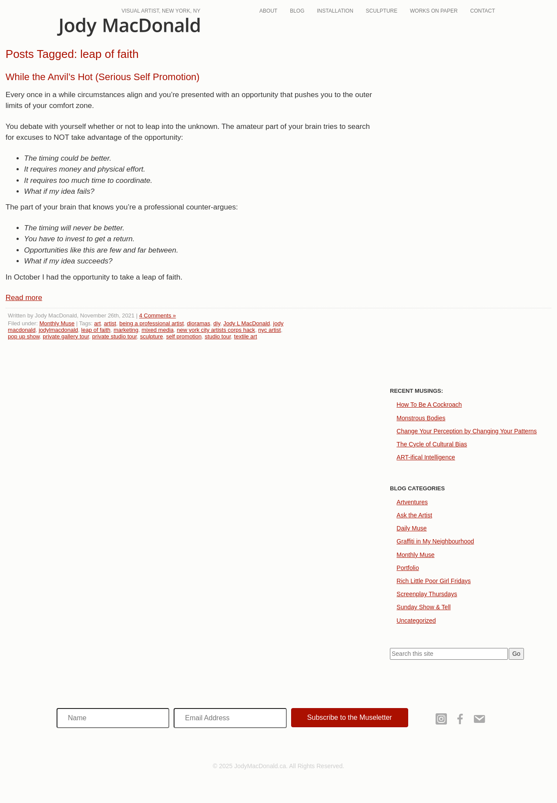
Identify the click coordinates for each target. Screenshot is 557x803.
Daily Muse (411, 528)
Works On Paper (434, 11)
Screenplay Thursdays (426, 593)
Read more (24, 298)
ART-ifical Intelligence (425, 457)
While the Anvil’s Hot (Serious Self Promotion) (103, 76)
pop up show (24, 336)
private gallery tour (66, 336)
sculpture (151, 336)
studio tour (218, 336)
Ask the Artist (414, 515)
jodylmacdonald (58, 330)
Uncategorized (416, 620)
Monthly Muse (56, 323)
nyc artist (269, 330)
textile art (245, 336)
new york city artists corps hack (216, 330)
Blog (297, 11)
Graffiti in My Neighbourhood (435, 541)
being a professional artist (151, 323)
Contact (482, 11)
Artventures (412, 502)
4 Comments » (157, 315)
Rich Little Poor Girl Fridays (433, 580)
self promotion (184, 336)
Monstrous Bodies (420, 418)
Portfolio (407, 567)
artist (110, 323)
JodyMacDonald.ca (128, 27)
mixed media (157, 330)
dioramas (198, 323)
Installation (335, 11)
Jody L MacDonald (246, 323)
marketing (126, 330)
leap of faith (96, 330)
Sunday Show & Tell (423, 607)
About (268, 11)
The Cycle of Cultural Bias (431, 444)
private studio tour (114, 336)
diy (216, 323)
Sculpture (382, 11)
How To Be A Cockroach (429, 404)
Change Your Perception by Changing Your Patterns (466, 431)
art (97, 323)
